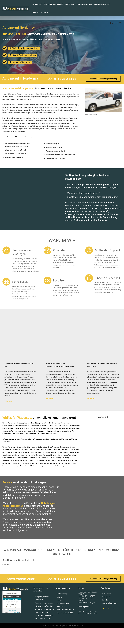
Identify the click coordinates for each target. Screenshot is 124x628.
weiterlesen (8, 401)
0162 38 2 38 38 (65, 79)
